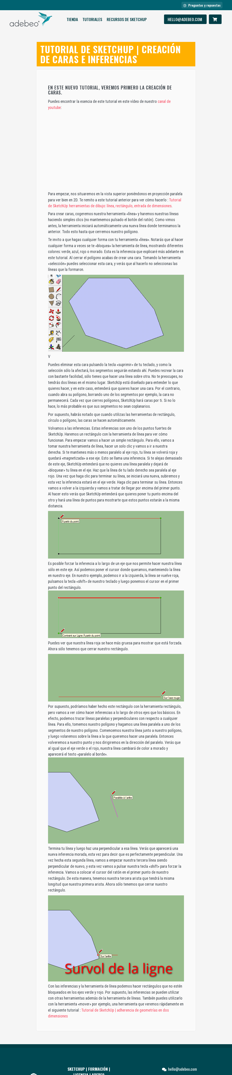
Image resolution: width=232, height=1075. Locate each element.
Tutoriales (92, 19)
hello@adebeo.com (185, 19)
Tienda (72, 19)
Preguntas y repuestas (202, 5)
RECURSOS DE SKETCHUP (127, 19)
